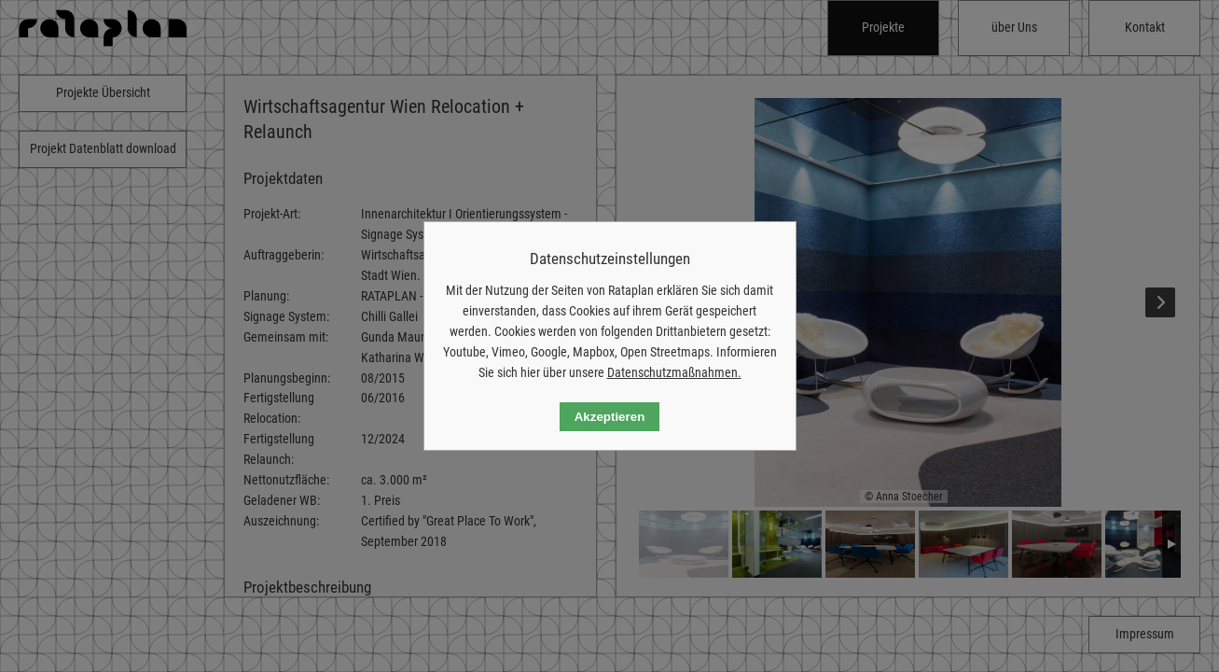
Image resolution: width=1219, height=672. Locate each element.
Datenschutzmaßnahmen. (674, 372)
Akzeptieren (610, 417)
